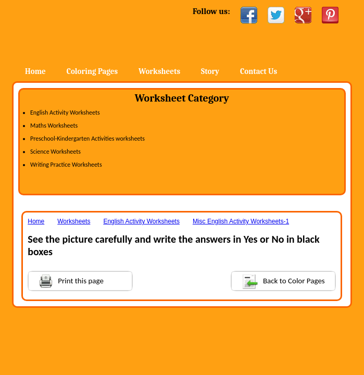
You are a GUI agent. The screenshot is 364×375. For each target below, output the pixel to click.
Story (210, 71)
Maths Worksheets (54, 125)
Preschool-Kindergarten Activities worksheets (87, 138)
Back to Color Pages (278, 280)
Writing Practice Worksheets (66, 164)
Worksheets (159, 71)
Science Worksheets (55, 151)
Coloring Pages (92, 71)
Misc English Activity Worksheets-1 (241, 221)
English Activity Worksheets (65, 112)
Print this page (66, 280)
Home (97, 31)
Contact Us (258, 71)
